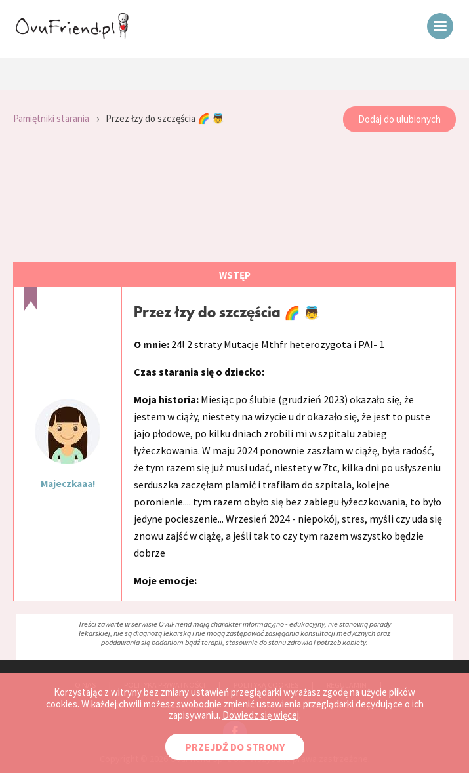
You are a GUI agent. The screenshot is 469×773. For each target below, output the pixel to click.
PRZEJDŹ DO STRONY (235, 746)
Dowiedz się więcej (260, 715)
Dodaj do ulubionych (399, 119)
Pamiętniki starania (51, 118)
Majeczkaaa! (68, 483)
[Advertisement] (234, 198)
